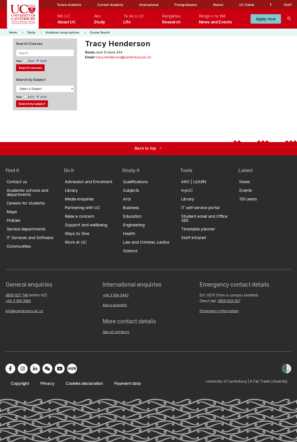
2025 (31, 60)
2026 (43, 60)
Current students (110, 5)
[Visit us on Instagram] (23, 369)
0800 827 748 (17, 295)
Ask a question (115, 305)
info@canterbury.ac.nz (24, 311)
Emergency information (219, 311)
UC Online (246, 5)
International (148, 5)
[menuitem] (66, 19)
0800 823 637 (229, 301)
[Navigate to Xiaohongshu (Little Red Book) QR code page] (72, 369)
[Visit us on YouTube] (60, 369)
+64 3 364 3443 (115, 295)
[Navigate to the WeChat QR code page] (47, 369)
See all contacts (116, 332)
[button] (266, 19)
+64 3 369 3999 (18, 301)
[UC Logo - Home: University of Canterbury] (23, 14)
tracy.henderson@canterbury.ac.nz (123, 57)
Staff (287, 5)
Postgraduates (186, 5)
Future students (69, 5)
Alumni (218, 5)
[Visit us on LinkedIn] (35, 369)
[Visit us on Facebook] (10, 369)
